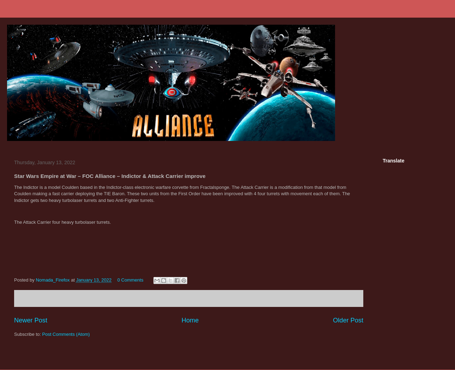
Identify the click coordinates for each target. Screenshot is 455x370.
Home (190, 320)
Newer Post (30, 320)
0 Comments (130, 280)
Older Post (348, 320)
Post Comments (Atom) (66, 334)
